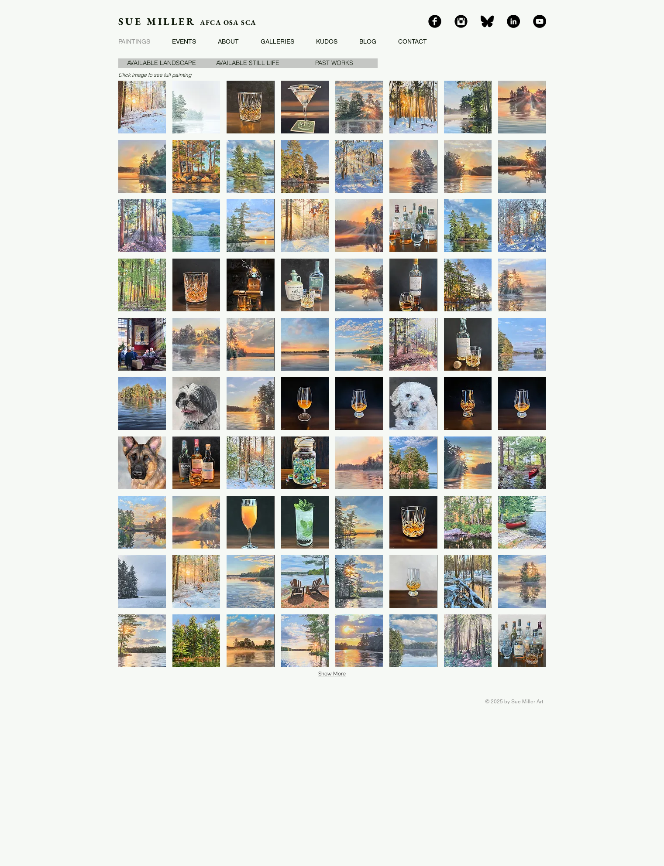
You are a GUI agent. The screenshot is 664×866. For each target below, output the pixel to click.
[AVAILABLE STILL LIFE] (248, 63)
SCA (248, 22)
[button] (334, 63)
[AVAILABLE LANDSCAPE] (161, 63)
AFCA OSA (220, 22)
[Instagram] (461, 21)
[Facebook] (434, 21)
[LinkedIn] (513, 21)
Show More (332, 674)
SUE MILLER (159, 21)
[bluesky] (487, 21)
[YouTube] (539, 21)
